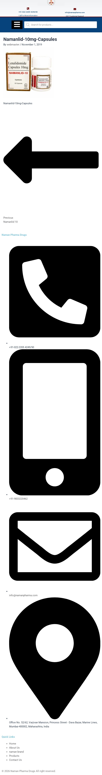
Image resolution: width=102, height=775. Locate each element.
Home (12, 743)
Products (14, 755)
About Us (14, 747)
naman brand (16, 751)
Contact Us (15, 759)
